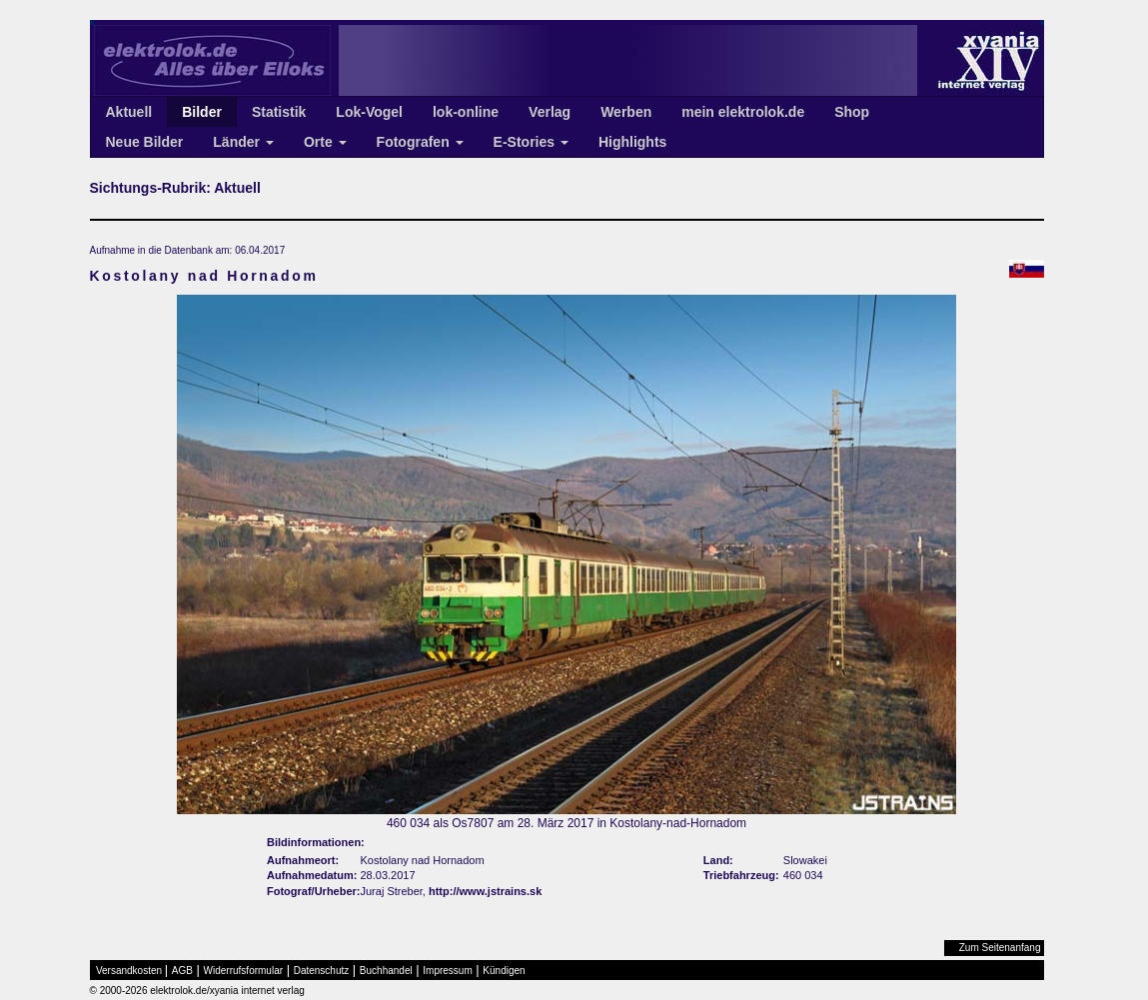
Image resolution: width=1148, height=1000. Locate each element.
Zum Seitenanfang (1000, 947)
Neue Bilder (145, 142)
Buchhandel (386, 970)
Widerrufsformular (243, 970)
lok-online (466, 112)
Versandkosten (129, 970)
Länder (243, 142)
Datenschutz (322, 970)
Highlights (632, 142)
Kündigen (504, 970)
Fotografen (420, 142)
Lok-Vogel (369, 112)
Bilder (202, 112)
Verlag (550, 112)
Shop (851, 112)
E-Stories (531, 142)
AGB (182, 970)
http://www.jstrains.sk (485, 891)
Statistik (279, 112)
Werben (625, 112)
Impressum (447, 970)
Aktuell (129, 112)
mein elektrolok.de (742, 112)
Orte (325, 142)
